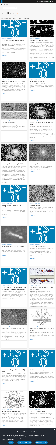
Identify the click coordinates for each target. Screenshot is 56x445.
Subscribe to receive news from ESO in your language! (12, 15)
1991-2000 (20, 18)
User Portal (46, 1)
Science (41, 1)
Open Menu (5, 4)
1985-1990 (26, 18)
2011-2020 (9, 18)
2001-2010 (15, 18)
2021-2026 (3, 18)
